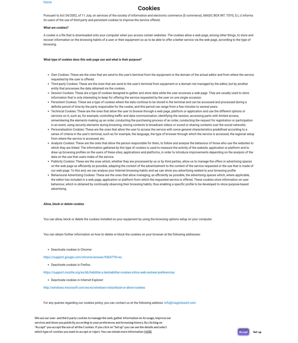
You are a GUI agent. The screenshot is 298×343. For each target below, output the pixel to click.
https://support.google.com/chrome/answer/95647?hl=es (83, 257)
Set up (257, 331)
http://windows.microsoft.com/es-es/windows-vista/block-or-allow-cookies (94, 287)
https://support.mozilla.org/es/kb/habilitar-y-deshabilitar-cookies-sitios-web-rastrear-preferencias (109, 272)
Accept (243, 331)
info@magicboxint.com (180, 303)
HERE (148, 331)
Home (48, 2)
